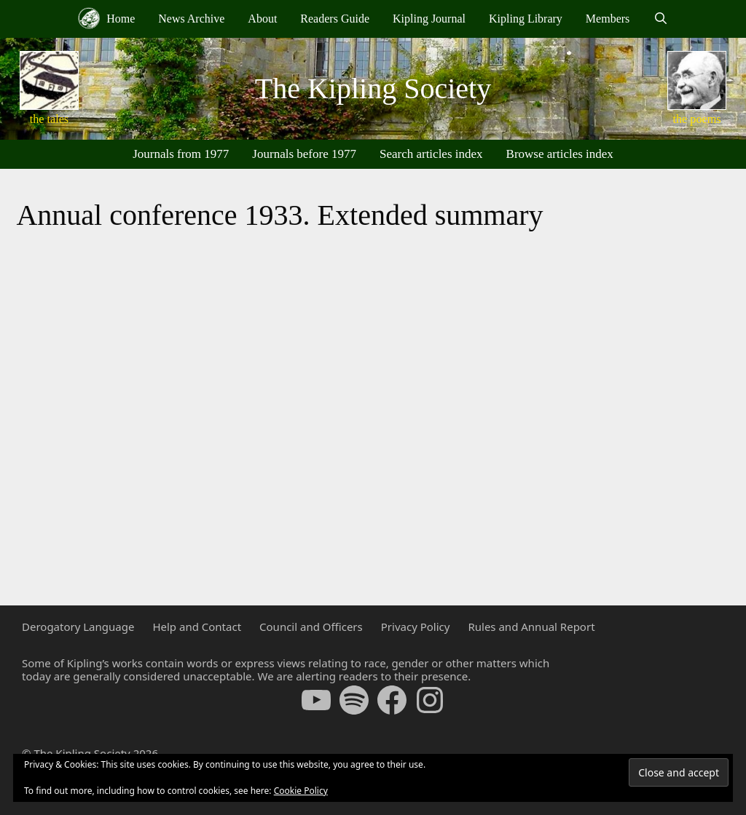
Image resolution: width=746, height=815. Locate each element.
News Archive (191, 18)
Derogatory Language (78, 626)
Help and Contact (196, 626)
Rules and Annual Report (531, 626)
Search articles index (431, 154)
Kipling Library (525, 18)
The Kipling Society (373, 88)
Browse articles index (559, 154)
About (262, 18)
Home (106, 18)
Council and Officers (311, 626)
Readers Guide (334, 18)
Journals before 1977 (304, 154)
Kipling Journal (429, 18)
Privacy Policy (415, 626)
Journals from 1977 (181, 154)
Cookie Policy (301, 790)
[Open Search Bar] (660, 19)
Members (607, 18)
